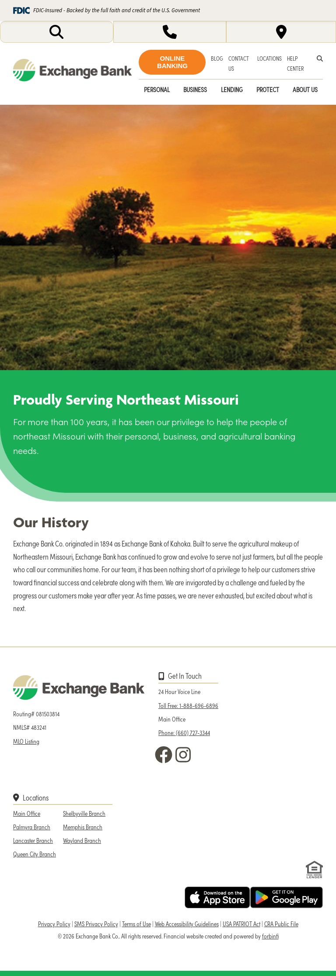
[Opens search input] (56, 32)
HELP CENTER (295, 63)
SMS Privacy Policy (96, 923)
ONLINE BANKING (172, 62)
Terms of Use (136, 923)
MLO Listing (26, 741)
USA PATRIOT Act (241, 923)
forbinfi (270, 935)
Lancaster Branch (33, 840)
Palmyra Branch (31, 826)
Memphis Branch (82, 826)
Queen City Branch (34, 853)
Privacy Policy (54, 923)
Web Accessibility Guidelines (187, 923)
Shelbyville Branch (84, 813)
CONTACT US (238, 63)
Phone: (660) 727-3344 (184, 732)
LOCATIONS (269, 58)
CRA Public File (281, 923)
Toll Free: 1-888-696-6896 (188, 705)
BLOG (217, 58)
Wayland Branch (82, 840)
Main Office (26, 813)
